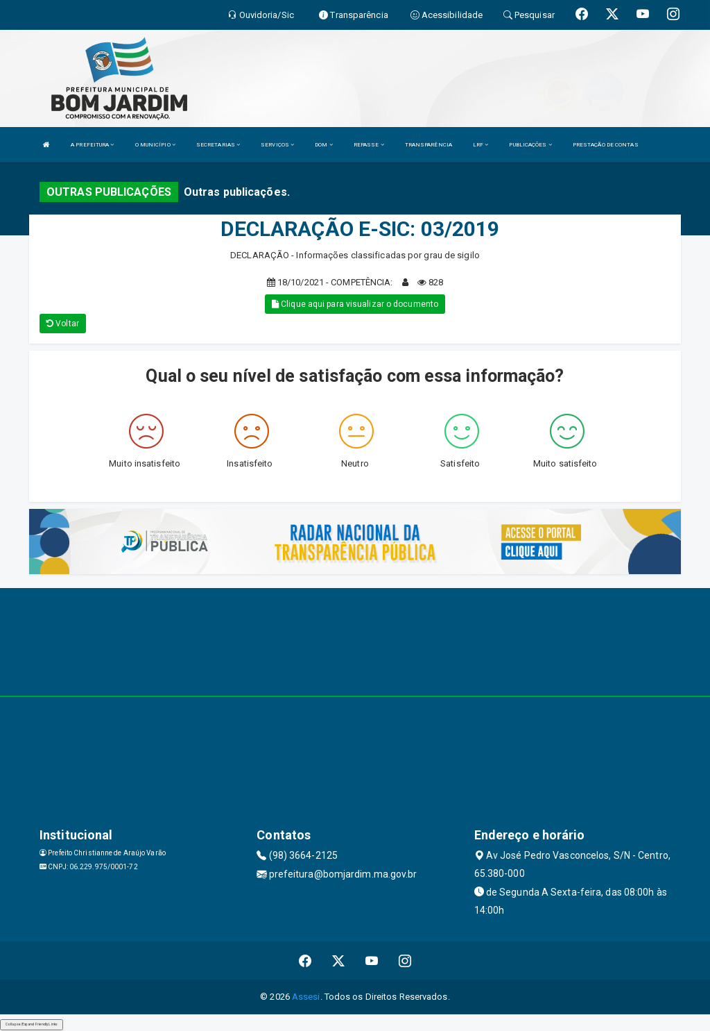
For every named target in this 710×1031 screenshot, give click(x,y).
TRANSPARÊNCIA (428, 145)
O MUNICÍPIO (155, 145)
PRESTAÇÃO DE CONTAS (606, 145)
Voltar (62, 323)
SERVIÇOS (277, 145)
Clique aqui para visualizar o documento (355, 304)
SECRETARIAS (218, 145)
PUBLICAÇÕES (530, 145)
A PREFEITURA (92, 145)
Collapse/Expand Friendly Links (32, 1024)
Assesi (306, 996)
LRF (481, 145)
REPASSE (369, 145)
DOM (324, 145)
